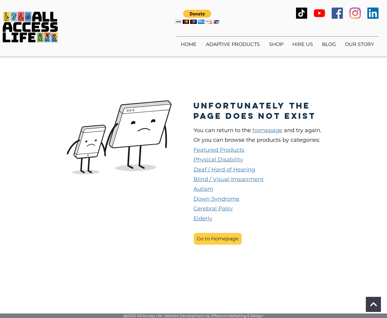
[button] (197, 17)
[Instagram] (355, 13)
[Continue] (373, 304)
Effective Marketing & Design (237, 315)
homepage (267, 130)
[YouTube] (319, 13)
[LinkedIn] (373, 13)
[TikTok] (301, 13)
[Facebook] (337, 13)
